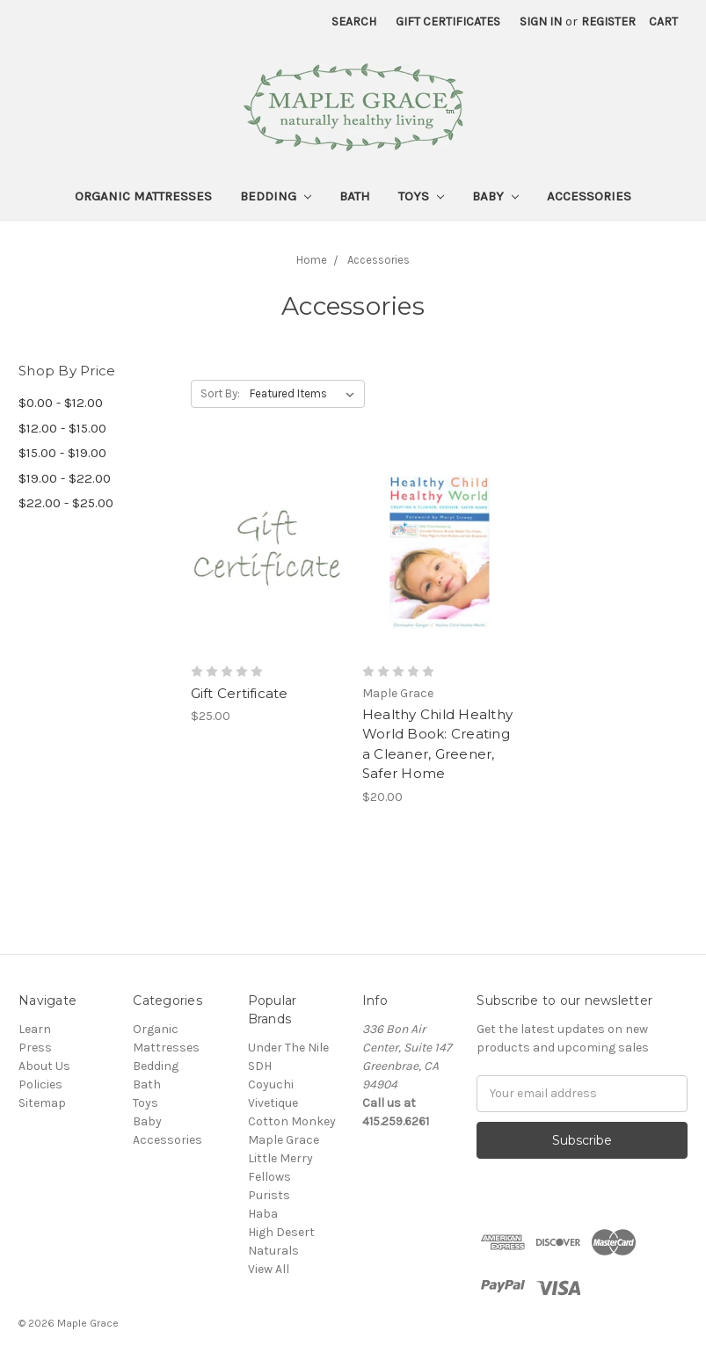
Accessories (589, 196)
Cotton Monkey (292, 1121)
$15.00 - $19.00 (62, 453)
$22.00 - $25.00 (65, 503)
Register (608, 21)
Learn (34, 1029)
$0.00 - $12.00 (60, 403)
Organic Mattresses (143, 196)
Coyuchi (271, 1084)
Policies (40, 1084)
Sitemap (42, 1102)
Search (353, 21)
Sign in (541, 21)
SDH (260, 1066)
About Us (44, 1066)
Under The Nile (288, 1047)
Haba (263, 1213)
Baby (495, 196)
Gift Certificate (239, 693)
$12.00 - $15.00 (62, 428)
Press (35, 1047)
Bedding (275, 196)
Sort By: (220, 393)
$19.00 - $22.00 (64, 478)
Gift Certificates (448, 21)
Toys (421, 196)
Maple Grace (283, 1139)
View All (268, 1269)
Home (311, 259)
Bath (354, 196)
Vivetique (273, 1102)
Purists (269, 1195)
